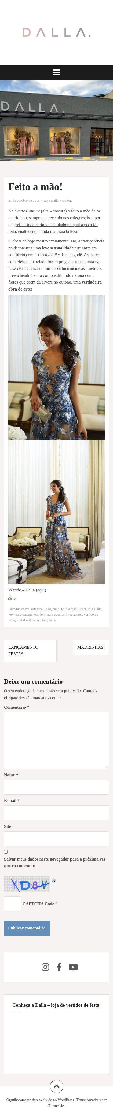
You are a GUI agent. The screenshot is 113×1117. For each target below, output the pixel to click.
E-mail (12, 800)
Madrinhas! (91, 647)
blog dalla (52, 609)
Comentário (16, 707)
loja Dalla (94, 609)
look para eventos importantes (61, 614)
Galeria (67, 201)
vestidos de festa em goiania (36, 620)
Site (7, 826)
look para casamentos (23, 614)
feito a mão (68, 609)
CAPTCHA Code (38, 904)
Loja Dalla (51, 201)
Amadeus (93, 1100)
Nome (11, 775)
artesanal (37, 609)
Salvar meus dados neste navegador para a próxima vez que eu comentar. (54, 862)
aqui (41, 590)
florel (82, 609)
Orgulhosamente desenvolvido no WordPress (40, 1100)
